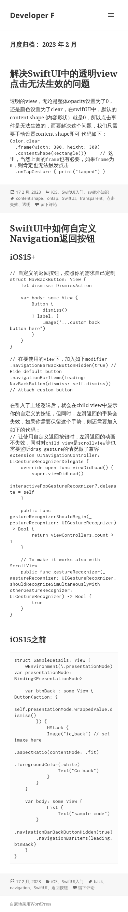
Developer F (32, 15)
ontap (52, 198)
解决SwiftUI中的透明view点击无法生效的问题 (63, 78)
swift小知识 (98, 192)
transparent (91, 198)
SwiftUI (69, 198)
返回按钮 (60, 888)
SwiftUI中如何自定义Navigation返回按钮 (53, 233)
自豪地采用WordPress (30, 904)
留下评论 (49, 204)
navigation (20, 888)
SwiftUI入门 (73, 192)
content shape (29, 198)
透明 (26, 204)
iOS (54, 192)
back (98, 881)
